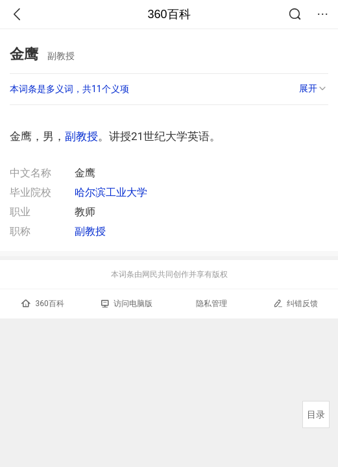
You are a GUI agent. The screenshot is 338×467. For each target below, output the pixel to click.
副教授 (81, 136)
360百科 (168, 14)
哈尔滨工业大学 (111, 192)
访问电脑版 (126, 303)
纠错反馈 (295, 303)
